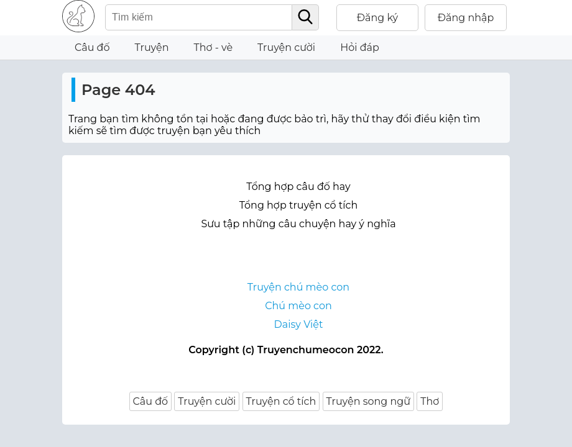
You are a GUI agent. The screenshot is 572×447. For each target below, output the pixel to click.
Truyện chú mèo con (298, 287)
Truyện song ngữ (368, 401)
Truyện (152, 47)
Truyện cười (286, 47)
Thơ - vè (213, 47)
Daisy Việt (298, 324)
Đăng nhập (466, 18)
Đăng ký (378, 18)
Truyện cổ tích (281, 401)
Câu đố (92, 47)
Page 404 (118, 90)
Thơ (429, 401)
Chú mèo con (298, 306)
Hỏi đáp (359, 47)
